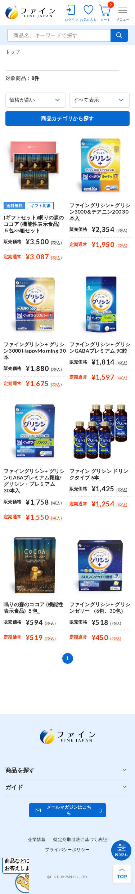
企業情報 (37, 839)
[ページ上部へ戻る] (121, 873)
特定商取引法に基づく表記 (80, 839)
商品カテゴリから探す (67, 118)
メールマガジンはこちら (69, 810)
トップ (12, 52)
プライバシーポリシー (67, 849)
